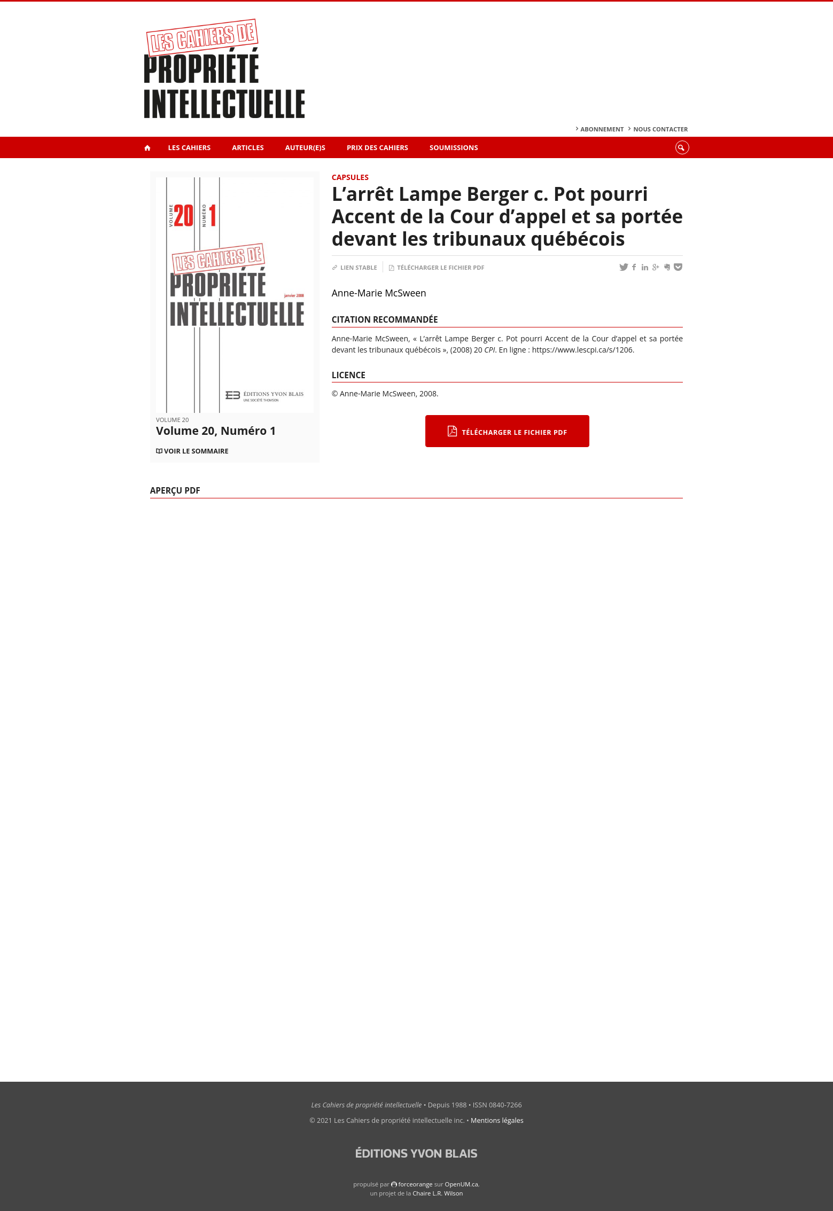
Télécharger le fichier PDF (436, 267)
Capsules (350, 177)
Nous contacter (660, 129)
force (415, 1184)
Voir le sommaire (196, 451)
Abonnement (602, 129)
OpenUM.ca (461, 1184)
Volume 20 (172, 420)
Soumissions (454, 147)
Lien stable (354, 267)
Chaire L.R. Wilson (437, 1193)
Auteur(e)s (305, 147)
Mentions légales (497, 1120)
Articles (247, 147)
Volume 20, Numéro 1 (216, 430)
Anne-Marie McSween (379, 292)
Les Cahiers (189, 147)
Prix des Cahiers (377, 147)
